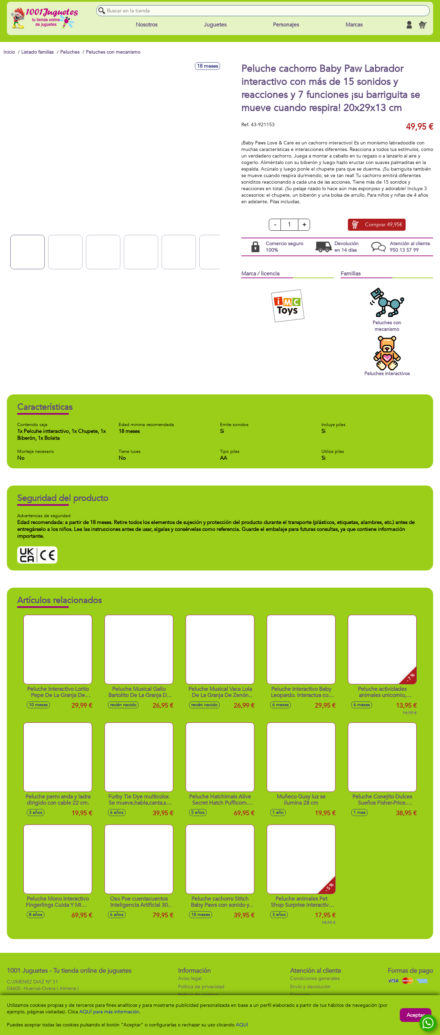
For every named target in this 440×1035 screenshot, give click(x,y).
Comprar (383, 224)
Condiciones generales (315, 978)
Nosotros (146, 25)
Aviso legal (189, 978)
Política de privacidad (201, 986)
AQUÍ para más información (109, 1012)
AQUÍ (242, 1025)
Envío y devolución (310, 986)
